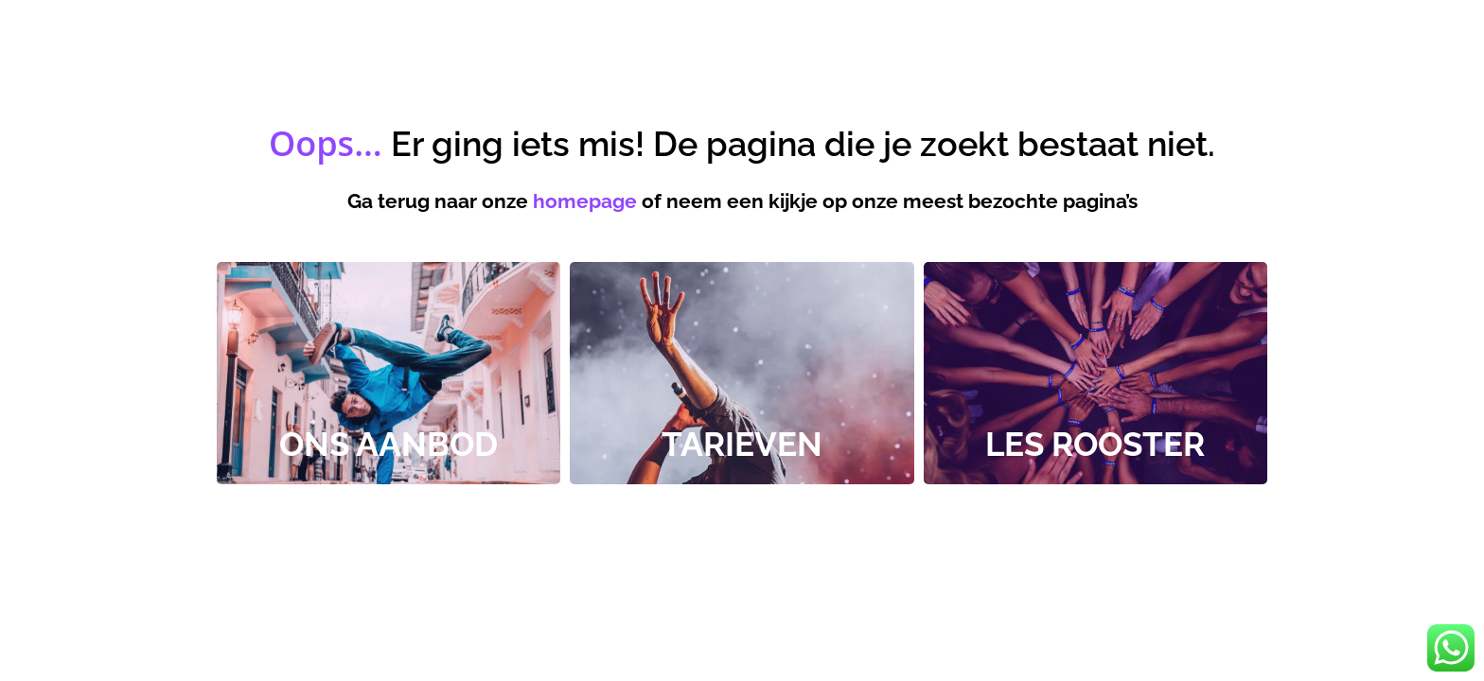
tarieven (742, 444)
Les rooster (1095, 444)
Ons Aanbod (388, 444)
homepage (585, 201)
